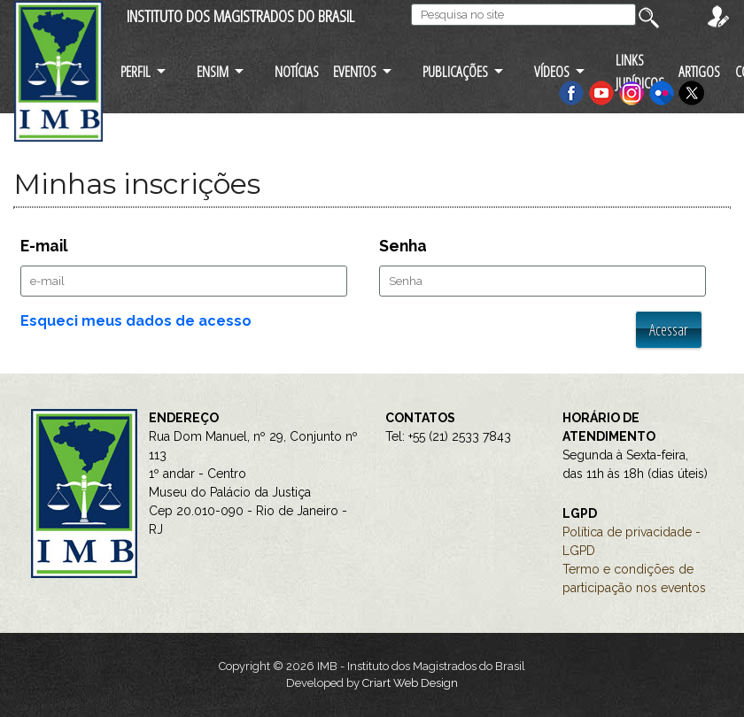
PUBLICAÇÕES (455, 71)
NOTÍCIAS (297, 71)
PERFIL (135, 71)
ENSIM (213, 71)
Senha (403, 245)
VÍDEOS (552, 71)
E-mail (44, 245)
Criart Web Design (410, 683)
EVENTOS (354, 71)
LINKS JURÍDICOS (640, 71)
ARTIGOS (699, 71)
